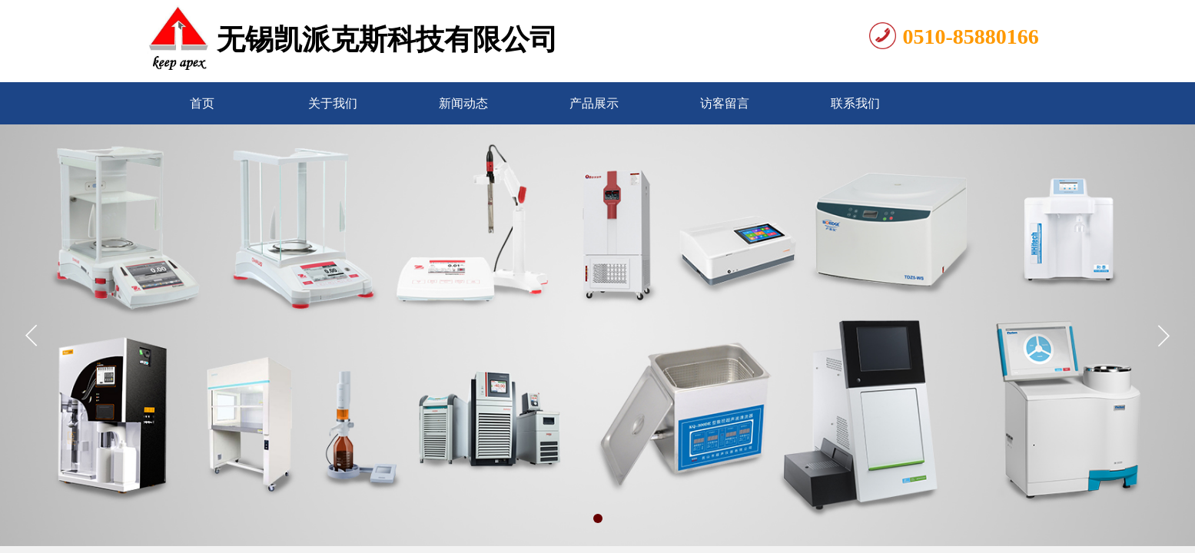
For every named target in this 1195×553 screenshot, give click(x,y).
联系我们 (855, 103)
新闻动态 (463, 103)
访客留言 (724, 103)
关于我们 (332, 103)
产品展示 (594, 103)
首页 (202, 103)
